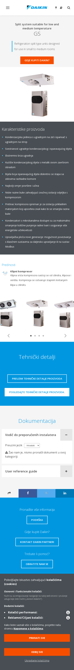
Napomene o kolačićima (28, 628)
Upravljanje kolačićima (37, 660)
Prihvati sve (37, 638)
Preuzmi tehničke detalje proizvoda (37, 378)
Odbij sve (37, 652)
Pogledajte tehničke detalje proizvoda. (37, 392)
